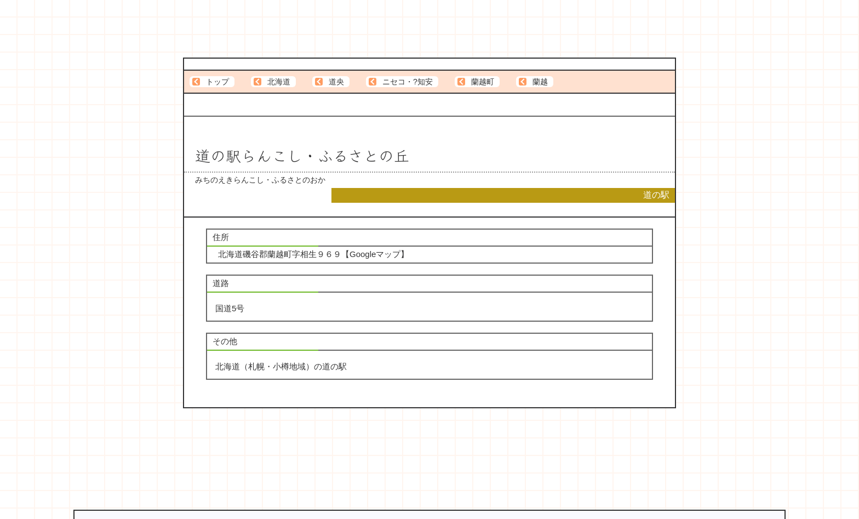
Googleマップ (375, 254)
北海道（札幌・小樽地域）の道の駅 (281, 366)
